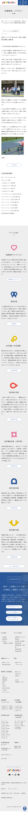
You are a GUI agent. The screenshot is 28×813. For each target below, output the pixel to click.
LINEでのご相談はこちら (14, 614)
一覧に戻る (14, 166)
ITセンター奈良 (6, 182)
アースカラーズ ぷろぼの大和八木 (11, 195)
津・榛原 (4, 691)
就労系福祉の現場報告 (8, 215)
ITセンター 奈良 (18, 725)
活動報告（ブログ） (19, 683)
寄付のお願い (17, 795)
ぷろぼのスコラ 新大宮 (8, 190)
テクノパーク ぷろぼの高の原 (10, 212)
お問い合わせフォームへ (14, 608)
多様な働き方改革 (6, 666)
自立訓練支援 (14, 372)
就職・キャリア (5, 664)
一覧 (3, 677)
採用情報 (23, 795)
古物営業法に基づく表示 (6, 795)
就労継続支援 (14, 467)
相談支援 (14, 325)
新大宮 (3, 683)
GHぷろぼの (4, 760)
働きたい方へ (18, 673)
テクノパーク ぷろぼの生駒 (9, 209)
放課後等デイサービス (14, 281)
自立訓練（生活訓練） (20, 642)
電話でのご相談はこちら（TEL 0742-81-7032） (14, 620)
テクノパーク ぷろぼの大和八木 (10, 201)
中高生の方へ (18, 675)
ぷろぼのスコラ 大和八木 (8, 187)
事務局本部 (4, 679)
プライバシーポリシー (13, 790)
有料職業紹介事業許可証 (6, 799)
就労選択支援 (14, 558)
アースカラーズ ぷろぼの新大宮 (10, 198)
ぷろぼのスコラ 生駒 (7, 193)
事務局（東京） (18, 749)
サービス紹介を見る (14, 568)
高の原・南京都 (5, 689)
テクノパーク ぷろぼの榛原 (9, 206)
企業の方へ (17, 677)
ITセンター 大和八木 (19, 727)
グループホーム (5, 693)
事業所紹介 (4, 640)
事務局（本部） (18, 748)
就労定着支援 (14, 509)
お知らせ (17, 681)
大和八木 (4, 687)
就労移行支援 (14, 421)
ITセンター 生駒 (18, 724)
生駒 (3, 685)
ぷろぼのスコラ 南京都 (8, 184)
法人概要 (4, 638)
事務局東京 (4, 681)
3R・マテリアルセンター (8, 179)
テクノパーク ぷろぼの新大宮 (10, 204)
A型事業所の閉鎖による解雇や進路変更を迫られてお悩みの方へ (13, 785)
